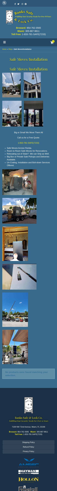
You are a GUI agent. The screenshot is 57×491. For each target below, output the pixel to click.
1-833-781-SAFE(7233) (34, 34)
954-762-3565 (34, 28)
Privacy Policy (28, 451)
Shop (10, 49)
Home (4, 49)
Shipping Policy (28, 442)
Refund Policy (28, 447)
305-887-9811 (32, 31)
